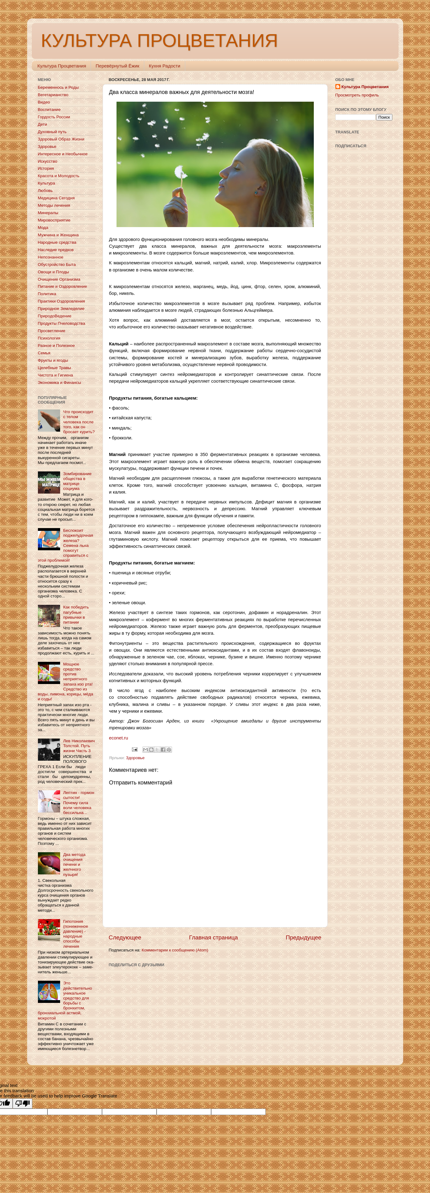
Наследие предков (56, 249)
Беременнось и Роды (58, 87)
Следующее (125, 937)
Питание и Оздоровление (62, 286)
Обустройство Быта (57, 264)
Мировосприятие (54, 220)
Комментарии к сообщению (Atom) (175, 950)
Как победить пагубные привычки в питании (76, 615)
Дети (42, 124)
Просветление (51, 330)
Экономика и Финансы (59, 382)
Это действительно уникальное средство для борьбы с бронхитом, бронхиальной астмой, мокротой (65, 1000)
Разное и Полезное (56, 345)
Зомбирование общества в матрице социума (77, 481)
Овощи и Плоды (53, 272)
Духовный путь (52, 131)
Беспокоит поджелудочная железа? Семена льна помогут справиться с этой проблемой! (65, 545)
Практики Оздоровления (61, 301)
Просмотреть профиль (357, 95)
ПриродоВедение (55, 316)
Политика (47, 293)
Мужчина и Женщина (58, 235)
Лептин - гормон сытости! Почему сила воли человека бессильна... (78, 802)
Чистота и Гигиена (55, 375)
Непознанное (50, 257)
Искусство (47, 161)
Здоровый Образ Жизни (61, 139)
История (46, 168)
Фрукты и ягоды (53, 360)
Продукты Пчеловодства (61, 323)
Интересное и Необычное (63, 154)
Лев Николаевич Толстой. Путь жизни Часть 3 (79, 746)
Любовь (45, 190)
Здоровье (135, 757)
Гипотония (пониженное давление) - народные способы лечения (75, 934)
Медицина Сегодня (56, 198)
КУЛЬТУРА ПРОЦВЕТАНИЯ (159, 40)
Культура (46, 183)
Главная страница (213, 937)
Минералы (48, 212)
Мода (43, 227)
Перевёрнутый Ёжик (117, 65)
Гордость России (54, 117)
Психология (49, 338)
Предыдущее (303, 937)
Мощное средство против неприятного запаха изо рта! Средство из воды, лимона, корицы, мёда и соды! (65, 681)
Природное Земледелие (61, 308)
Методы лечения (54, 205)
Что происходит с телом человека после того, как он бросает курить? (79, 421)
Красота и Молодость (59, 175)
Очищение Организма (59, 279)
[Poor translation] (22, 1103)
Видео (44, 102)
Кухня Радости (164, 65)
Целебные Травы (54, 367)
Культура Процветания (61, 65)
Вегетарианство (53, 94)
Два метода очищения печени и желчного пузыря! (74, 864)
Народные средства (57, 242)
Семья (44, 353)
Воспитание (49, 109)
